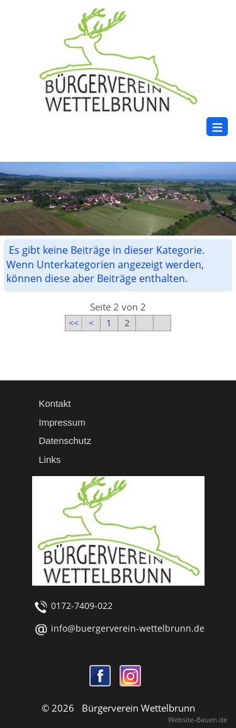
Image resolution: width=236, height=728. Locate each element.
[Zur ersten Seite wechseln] (73, 320)
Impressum (62, 422)
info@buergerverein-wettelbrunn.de (128, 628)
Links (50, 459)
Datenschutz (65, 440)
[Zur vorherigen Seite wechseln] (91, 320)
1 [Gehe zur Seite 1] (108, 323)
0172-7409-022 (82, 605)
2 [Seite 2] (127, 323)
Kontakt (55, 403)
